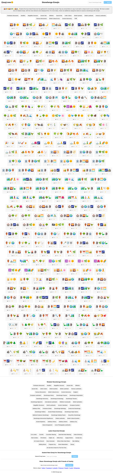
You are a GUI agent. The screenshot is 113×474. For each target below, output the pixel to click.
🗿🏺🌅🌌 (53, 306)
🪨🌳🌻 (89, 342)
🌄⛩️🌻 (29, 79)
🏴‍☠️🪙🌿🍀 (58, 224)
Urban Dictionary (78, 434)
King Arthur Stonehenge (74, 415)
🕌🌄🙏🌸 (59, 270)
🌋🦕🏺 (100, 79)
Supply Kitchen (69, 437)
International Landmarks (51, 402)
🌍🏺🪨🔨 (81, 97)
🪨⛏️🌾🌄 (58, 352)
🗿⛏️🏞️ (69, 315)
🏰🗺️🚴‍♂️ (51, 215)
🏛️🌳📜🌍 (14, 161)
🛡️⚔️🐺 (13, 324)
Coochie (41, 434)
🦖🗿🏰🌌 (71, 333)
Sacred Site (59, 15)
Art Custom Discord (39, 441)
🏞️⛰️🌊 (98, 197)
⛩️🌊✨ (101, 352)
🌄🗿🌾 (51, 70)
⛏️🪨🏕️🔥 (74, 352)
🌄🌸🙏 (89, 52)
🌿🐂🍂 (13, 133)
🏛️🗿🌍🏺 (8, 170)
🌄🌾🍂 (11, 61)
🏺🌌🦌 (26, 233)
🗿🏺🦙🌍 (29, 315)
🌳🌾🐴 (55, 106)
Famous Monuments (41, 18)
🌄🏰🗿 (26, 70)
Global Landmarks (60, 418)
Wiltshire (51, 15)
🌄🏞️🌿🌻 (84, 61)
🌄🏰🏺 (13, 70)
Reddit (66, 468)
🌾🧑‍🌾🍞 (90, 124)
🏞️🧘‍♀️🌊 (14, 197)
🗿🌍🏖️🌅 (100, 288)
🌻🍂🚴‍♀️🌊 (26, 115)
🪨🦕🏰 (43, 352)
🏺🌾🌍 (10, 242)
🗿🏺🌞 (92, 43)
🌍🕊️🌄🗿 (16, 33)
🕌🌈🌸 (87, 270)
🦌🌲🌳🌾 (27, 324)
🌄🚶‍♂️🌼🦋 (14, 79)
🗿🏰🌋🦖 (103, 297)
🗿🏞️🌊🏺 (71, 297)
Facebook (49, 468)
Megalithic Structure (33, 15)
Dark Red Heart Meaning (65, 434)
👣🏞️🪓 (24, 261)
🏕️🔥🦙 (42, 152)
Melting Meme (42, 444)
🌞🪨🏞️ (72, 33)
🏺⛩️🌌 (100, 252)
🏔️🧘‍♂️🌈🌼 (102, 142)
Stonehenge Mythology (60, 408)
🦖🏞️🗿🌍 (32, 333)
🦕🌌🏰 (55, 324)
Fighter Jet (51, 437)
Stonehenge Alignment (36, 402)
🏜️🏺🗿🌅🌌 (71, 170)
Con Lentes (34, 434)
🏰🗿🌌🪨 (13, 224)
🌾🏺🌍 (25, 124)
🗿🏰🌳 (10, 306)
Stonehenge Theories (71, 398)
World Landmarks (51, 405)
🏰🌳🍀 (26, 215)
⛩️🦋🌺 (63, 361)
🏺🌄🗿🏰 (74, 224)
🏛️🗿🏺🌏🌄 (26, 170)
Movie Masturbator (63, 444)
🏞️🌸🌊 (69, 179)
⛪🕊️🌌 (40, 370)
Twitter (43, 468)
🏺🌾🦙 (39, 242)
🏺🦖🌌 (45, 252)
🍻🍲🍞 (100, 133)
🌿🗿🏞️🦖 (27, 133)
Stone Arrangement (47, 425)
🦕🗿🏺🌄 (98, 324)
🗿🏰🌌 (79, 43)
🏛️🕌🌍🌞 (66, 161)
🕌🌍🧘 (100, 270)
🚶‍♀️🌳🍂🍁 (84, 315)
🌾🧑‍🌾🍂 (77, 124)
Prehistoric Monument (12, 15)
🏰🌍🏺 (101, 206)
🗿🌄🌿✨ (52, 279)
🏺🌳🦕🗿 (101, 233)
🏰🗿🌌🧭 (98, 215)
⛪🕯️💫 (53, 370)
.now (6, 2)
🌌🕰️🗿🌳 (84, 24)
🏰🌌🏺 (59, 206)
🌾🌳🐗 (92, 115)
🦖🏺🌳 (46, 333)
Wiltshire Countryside (65, 402)
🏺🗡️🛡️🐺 (66, 242)
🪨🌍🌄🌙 (22, 52)
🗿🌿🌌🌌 (42, 297)
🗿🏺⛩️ (43, 315)
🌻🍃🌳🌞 (42, 115)
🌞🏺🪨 (59, 33)
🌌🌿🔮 (8, 88)
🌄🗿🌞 (14, 24)
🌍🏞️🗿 (11, 97)
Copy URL (69, 465)
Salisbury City (73, 421)
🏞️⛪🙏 (85, 197)
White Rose (60, 437)
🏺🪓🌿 (71, 252)
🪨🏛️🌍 (63, 52)
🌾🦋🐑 (64, 124)
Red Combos (34, 437)
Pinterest (61, 468)
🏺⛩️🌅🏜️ (85, 252)
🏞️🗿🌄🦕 (10, 188)
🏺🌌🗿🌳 (11, 233)
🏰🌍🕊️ (98, 33)
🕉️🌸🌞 (69, 261)
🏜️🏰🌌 (55, 170)
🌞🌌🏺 (46, 33)
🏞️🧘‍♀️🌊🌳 (29, 197)
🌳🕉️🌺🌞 (69, 106)
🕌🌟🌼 (11, 279)
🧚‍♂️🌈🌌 (37, 342)
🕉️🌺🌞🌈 (100, 261)
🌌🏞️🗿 (21, 88)
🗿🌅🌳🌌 (51, 43)
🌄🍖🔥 (53, 61)
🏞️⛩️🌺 (59, 197)
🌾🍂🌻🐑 (11, 124)
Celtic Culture (68, 15)
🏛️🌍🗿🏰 (85, 152)
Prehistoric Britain (47, 408)
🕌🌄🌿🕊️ (43, 270)
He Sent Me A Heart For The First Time (56, 447)
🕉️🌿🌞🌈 (14, 270)
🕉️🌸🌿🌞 (84, 261)
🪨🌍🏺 (76, 342)
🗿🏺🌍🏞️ (69, 306)
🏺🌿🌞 (24, 43)
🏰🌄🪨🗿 (45, 206)
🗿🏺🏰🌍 (101, 306)
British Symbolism (77, 402)
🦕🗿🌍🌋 (82, 324)
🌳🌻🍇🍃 (27, 106)
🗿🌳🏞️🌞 (26, 297)
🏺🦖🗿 (58, 252)
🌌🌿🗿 (69, 24)
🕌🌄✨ (74, 270)
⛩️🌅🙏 (88, 352)
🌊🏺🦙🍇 (56, 79)
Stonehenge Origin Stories (71, 411)
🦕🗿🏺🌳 (16, 333)
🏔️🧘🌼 (74, 142)
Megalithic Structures (38, 405)
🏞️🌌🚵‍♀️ (27, 179)
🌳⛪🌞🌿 (10, 115)
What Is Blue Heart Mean (63, 441)
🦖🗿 (58, 333)
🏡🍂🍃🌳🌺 (14, 206)
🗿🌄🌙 (37, 43)
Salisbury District (63, 421)
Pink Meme (43, 437)
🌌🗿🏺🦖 (77, 88)
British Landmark (89, 15)
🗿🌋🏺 (53, 288)
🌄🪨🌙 (43, 24)
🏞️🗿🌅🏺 (26, 188)
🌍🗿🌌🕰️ (32, 33)
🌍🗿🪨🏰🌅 (98, 97)
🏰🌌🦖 (72, 206)
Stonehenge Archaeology (57, 398)
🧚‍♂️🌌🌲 (50, 342)
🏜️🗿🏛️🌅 (88, 170)
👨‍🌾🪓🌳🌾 (39, 261)
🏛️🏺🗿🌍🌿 (32, 161)
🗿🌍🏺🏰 (10, 297)
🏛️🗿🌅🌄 (82, 161)
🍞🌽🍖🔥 (72, 133)
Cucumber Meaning (51, 434)
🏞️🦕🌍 (72, 188)
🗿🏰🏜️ (39, 306)
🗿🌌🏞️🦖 (84, 288)
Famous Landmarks (101, 15)
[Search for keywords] (95, 2)
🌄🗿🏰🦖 (98, 70)
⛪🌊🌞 (76, 361)
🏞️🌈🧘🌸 (13, 179)
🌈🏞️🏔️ (42, 79)
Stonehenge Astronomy (42, 398)
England (75, 392)
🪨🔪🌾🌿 (13, 352)
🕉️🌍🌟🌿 (55, 261)
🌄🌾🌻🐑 (103, 52)
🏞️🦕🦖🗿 (87, 188)
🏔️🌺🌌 (35, 142)
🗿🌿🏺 (56, 297)
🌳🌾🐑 (42, 106)
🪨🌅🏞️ (105, 43)
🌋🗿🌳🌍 (85, 79)
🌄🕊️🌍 (39, 70)
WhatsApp (77, 468)
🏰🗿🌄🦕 (82, 215)
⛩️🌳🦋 (21, 361)
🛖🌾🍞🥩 (100, 315)
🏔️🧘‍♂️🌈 (87, 142)
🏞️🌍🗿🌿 (42, 179)
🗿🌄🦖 (11, 288)
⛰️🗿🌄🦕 (97, 370)
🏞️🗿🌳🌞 (58, 188)
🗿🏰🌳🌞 (24, 306)
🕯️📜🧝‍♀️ (37, 279)
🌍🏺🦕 (66, 97)
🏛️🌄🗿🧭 (69, 152)
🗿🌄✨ (24, 288)
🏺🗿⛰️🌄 (14, 252)
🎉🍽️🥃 (9, 142)
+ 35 (75, 18)
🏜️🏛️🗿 (42, 170)
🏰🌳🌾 (13, 215)
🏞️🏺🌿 (82, 179)
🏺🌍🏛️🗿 (40, 233)
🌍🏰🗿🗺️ (52, 97)
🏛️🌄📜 (55, 152)
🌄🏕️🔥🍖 (68, 61)
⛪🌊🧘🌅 (90, 361)
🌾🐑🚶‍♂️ (51, 124)
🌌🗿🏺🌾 (61, 88)
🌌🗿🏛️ (47, 88)
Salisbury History (52, 421)
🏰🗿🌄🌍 (66, 215)
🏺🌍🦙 (55, 233)
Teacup (72, 444)
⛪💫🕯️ (27, 370)
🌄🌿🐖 (40, 61)
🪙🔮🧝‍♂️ (63, 342)
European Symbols (75, 405)
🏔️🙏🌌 (61, 142)
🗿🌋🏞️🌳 (39, 288)
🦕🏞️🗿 (68, 324)
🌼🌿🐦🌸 (58, 115)
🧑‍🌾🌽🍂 (98, 333)
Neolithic (23, 15)
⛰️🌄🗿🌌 (68, 370)
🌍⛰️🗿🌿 (11, 106)
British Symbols (78, 15)
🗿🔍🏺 (56, 315)
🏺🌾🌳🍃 (24, 242)
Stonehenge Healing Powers (58, 415)
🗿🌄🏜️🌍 (68, 279)
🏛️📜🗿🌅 (50, 161)
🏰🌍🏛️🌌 (87, 206)
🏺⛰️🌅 (11, 261)
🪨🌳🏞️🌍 (103, 342)
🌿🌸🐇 (103, 124)
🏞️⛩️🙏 (72, 197)
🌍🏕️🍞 (92, 88)
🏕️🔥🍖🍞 (27, 152)
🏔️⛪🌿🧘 (11, 152)
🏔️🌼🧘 (48, 142)
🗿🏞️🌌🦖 (87, 297)
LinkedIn (55, 468)
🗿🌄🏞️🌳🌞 (85, 279)
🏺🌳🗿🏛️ (85, 233)
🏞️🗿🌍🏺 (42, 188)
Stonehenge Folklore (40, 411)
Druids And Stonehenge (74, 408)
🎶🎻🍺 (22, 142)
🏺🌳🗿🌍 (69, 233)
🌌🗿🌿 (98, 24)
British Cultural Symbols (73, 418)
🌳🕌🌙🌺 (85, 106)
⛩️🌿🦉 (34, 361)
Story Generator (50, 441)
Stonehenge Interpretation (76, 395)
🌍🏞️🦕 (24, 97)
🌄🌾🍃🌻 (26, 61)
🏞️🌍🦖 (56, 179)
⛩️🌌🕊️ (8, 361)
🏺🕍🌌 (51, 242)
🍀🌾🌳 (58, 133)
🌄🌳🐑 (76, 52)
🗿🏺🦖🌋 (13, 315)
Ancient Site (44, 15)
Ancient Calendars (62, 405)
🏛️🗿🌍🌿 (98, 161)
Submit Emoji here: (40, 456)
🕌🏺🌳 (24, 279)
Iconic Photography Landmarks (62, 425)
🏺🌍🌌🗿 (9, 43)
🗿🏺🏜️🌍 (85, 306)
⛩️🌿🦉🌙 (48, 361)
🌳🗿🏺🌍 (101, 106)
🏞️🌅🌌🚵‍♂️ (104, 170)
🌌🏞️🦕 (34, 88)
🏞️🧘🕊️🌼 (103, 188)
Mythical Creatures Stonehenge (41, 415)
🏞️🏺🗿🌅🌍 (98, 179)
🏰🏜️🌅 (39, 215)
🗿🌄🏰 (101, 279)
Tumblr (71, 468)
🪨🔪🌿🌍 (29, 352)
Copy (13, 28)
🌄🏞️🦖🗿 (100, 61)
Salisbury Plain (36, 408)
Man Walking (76, 441)
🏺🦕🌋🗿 (30, 252)
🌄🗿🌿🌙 (29, 24)
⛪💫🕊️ (14, 370)
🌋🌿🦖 (71, 79)
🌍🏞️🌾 (105, 88)
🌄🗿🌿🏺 (66, 70)
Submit (74, 456)
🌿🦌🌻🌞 (43, 133)
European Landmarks (35, 395)
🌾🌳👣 (104, 115)
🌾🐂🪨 (38, 124)
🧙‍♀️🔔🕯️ (24, 342)
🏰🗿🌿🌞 (29, 224)
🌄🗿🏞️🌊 (82, 70)
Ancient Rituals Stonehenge (55, 411)
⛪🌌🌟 (105, 361)
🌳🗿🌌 (85, 33)
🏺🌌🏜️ (101, 224)
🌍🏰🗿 (37, 97)
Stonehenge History (49, 395)
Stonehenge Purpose (61, 395)
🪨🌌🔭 (8, 52)
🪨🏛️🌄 (50, 52)
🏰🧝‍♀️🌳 (43, 224)
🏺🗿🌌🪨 (82, 242)
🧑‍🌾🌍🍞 (85, 333)
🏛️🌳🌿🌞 (101, 152)
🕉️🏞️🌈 (29, 270)
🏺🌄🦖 (88, 224)
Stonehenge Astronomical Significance (43, 418)
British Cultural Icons (54, 18)
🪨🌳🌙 (37, 52)
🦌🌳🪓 (42, 324)
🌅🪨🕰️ (56, 24)
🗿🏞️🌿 (66, 43)
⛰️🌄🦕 (82, 370)
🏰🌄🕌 (30, 206)
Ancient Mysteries (40, 421)
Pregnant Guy (52, 444)
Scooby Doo (79, 437)
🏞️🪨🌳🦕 (45, 197)
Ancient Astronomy (67, 18)
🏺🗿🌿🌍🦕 (100, 242)
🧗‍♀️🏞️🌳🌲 (9, 342)
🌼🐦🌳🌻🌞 (76, 115)
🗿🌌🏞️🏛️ (68, 288)
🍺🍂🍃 (87, 133)
